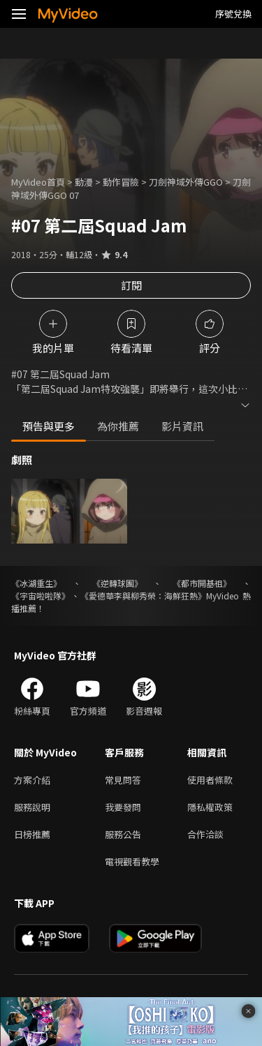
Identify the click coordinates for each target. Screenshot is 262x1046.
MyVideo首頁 (38, 181)
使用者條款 (210, 779)
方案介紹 (32, 779)
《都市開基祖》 (202, 583)
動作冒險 (121, 181)
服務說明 (32, 807)
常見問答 (123, 779)
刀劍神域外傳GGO (186, 181)
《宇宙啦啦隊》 (40, 596)
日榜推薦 (32, 834)
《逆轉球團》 (117, 583)
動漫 (84, 181)
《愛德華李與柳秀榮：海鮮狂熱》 (143, 596)
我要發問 (123, 807)
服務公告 (123, 834)
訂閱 (131, 285)
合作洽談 (205, 834)
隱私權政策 (210, 807)
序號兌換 (233, 13)
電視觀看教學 (132, 861)
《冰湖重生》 (36, 583)
